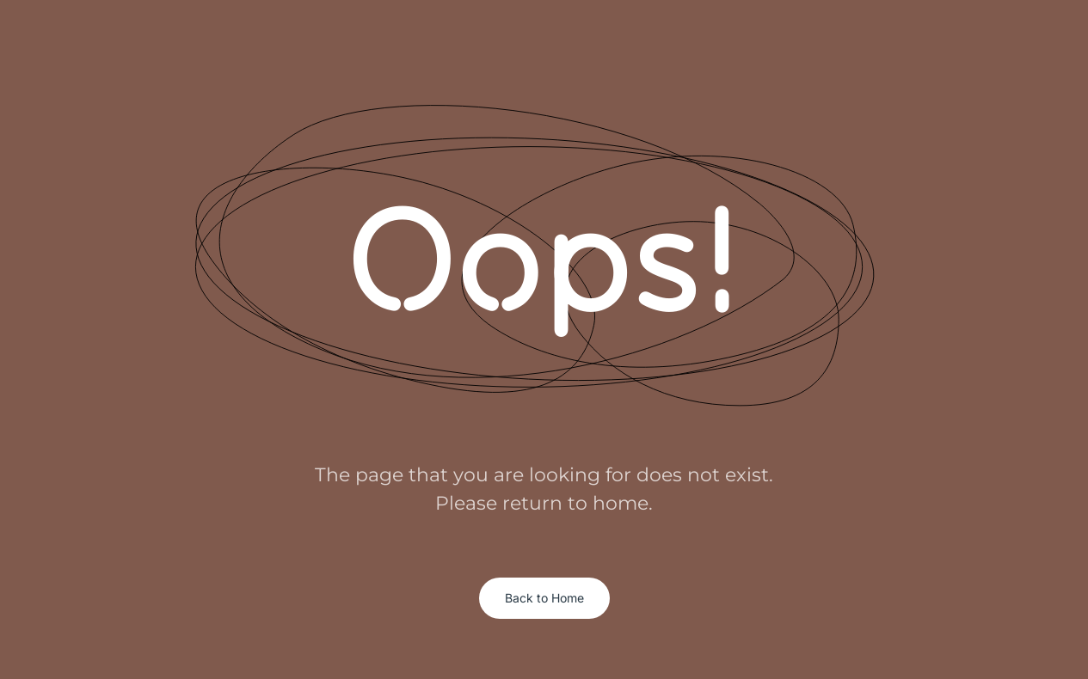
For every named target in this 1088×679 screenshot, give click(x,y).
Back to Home (544, 597)
